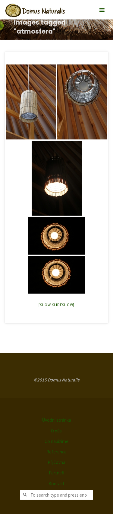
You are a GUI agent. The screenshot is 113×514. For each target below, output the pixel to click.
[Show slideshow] (56, 304)
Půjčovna (56, 462)
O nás (56, 431)
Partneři (56, 473)
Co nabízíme (56, 441)
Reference (56, 452)
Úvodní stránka (56, 420)
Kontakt (56, 483)
